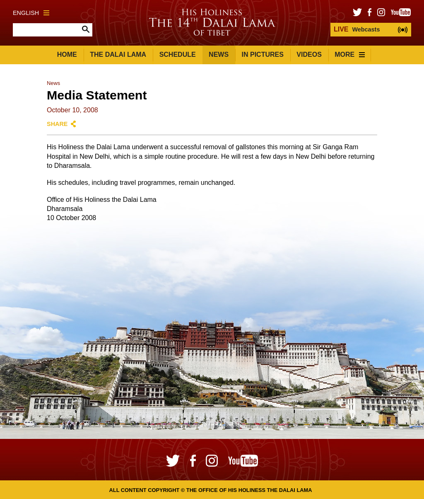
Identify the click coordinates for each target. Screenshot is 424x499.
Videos (308, 54)
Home (67, 54)
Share (57, 124)
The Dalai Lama (118, 54)
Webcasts (357, 29)
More (350, 54)
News (219, 54)
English (31, 13)
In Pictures (263, 54)
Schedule (177, 54)
